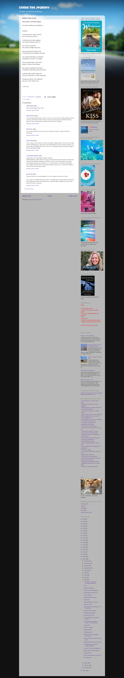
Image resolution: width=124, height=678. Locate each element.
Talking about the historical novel (92, 642)
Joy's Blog (83, 510)
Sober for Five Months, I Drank (90, 431)
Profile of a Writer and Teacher (90, 466)
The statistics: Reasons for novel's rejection (91, 645)
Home (50, 196)
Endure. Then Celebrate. (87, 335)
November (87, 563)
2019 (84, 533)
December (87, 561)
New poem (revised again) (91, 590)
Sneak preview (88, 629)
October (86, 565)
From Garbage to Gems (88, 441)
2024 (84, 521)
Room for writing (88, 627)
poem (28, 99)
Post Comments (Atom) (36, 199)
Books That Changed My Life (91, 650)
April (85, 579)
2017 (84, 538)
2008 (84, 559)
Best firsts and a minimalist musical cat (91, 635)
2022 (84, 526)
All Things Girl (84, 504)
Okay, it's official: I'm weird (91, 602)
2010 (84, 554)
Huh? (85, 585)
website (96, 325)
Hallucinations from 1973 (90, 592)
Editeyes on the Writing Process (90, 461)
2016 (84, 540)
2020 (84, 531)
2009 (84, 556)
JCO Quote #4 (88, 653)
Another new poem (89, 588)
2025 (84, 519)
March (86, 663)
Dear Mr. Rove (88, 604)
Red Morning (87, 657)
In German (87, 599)
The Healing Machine (87, 409)
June (85, 575)
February (86, 665)
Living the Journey (34, 8)
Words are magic (86, 449)
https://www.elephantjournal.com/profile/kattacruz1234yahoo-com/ (91, 393)
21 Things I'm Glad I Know (89, 421)
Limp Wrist (87, 625)
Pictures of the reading (90, 610)
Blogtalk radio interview (88, 454)
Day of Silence (88, 595)
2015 (84, 542)
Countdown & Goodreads (87, 370)
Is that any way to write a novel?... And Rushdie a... (91, 622)
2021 (84, 528)
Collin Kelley (30, 105)
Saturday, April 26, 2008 (32, 110)
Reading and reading (89, 613)
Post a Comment (29, 189)
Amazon (83, 506)
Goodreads (84, 508)
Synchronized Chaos (86, 512)
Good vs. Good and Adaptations (92, 648)
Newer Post (26, 196)
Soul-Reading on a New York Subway (92, 419)
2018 (84, 535)
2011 (84, 552)
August (86, 570)
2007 (84, 670)
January (86, 667)
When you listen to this (87, 379)
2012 (84, 549)
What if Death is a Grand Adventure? (91, 407)
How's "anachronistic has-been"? (92, 655)
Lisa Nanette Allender (32, 155)
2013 (84, 547)
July (85, 572)
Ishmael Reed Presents (90, 597)
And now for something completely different (90, 582)
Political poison (88, 632)
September (87, 568)
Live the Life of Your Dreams (89, 426)
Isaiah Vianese (30, 115)
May (85, 577)
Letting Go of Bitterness (88, 439)
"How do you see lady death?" (90, 456)
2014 (84, 545)
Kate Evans (29, 129)
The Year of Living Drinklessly (89, 433)
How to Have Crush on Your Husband (92, 414)
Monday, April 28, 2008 (32, 123)
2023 (84, 523)
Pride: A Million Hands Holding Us (91, 438)
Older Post (73, 196)
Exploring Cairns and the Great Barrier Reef (94, 345)
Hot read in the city (89, 615)
